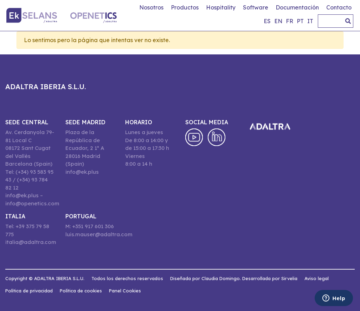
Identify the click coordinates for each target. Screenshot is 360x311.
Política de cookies (81, 290)
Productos (185, 7)
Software (255, 7)
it (310, 21)
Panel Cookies (125, 290)
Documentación (297, 7)
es (267, 21)
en (278, 21)
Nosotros (151, 7)
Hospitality (221, 7)
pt (300, 21)
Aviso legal (316, 278)
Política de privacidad (29, 290)
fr (289, 21)
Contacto (339, 7)
